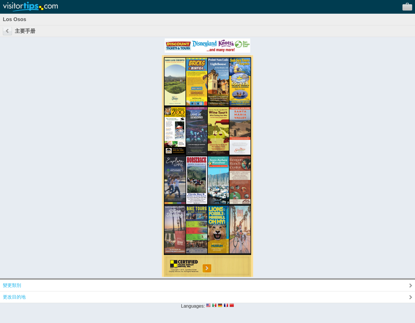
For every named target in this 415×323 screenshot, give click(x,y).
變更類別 (12, 285)
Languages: (193, 306)
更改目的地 (14, 297)
